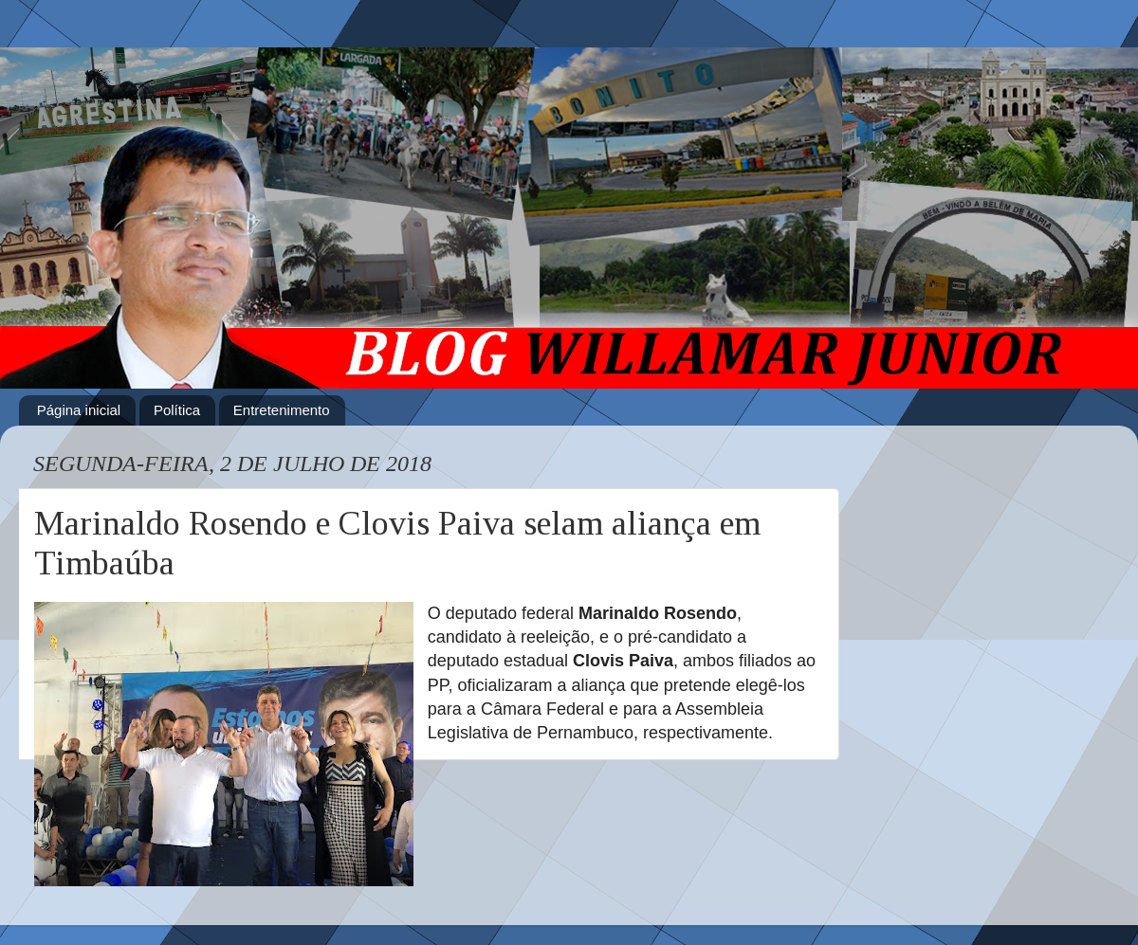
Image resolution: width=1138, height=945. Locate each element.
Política (177, 410)
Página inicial (78, 410)
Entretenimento (281, 410)
